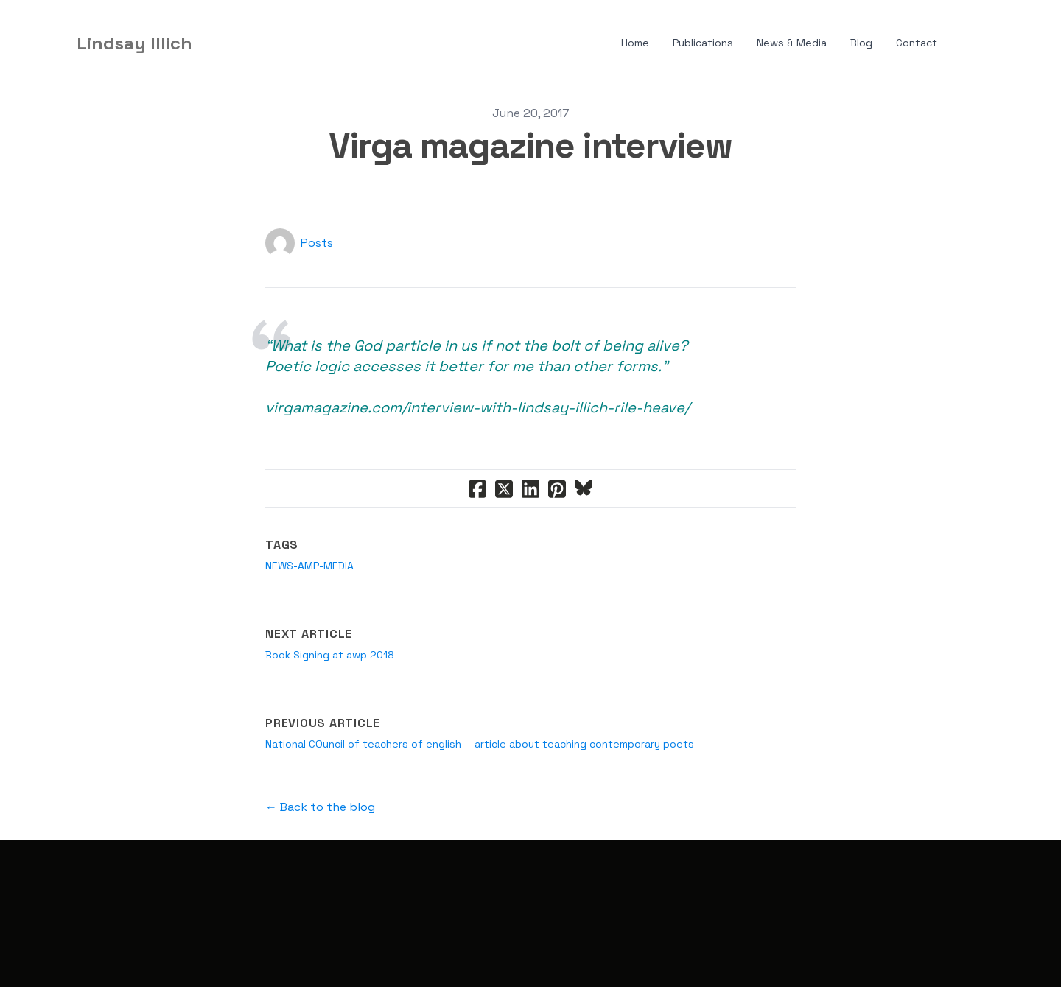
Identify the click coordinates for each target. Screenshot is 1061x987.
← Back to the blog (320, 807)
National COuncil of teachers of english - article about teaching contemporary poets (479, 744)
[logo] (134, 43)
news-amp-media (309, 565)
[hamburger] (210, 43)
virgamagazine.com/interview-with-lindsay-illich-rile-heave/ (477, 407)
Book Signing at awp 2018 (329, 654)
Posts (317, 242)
